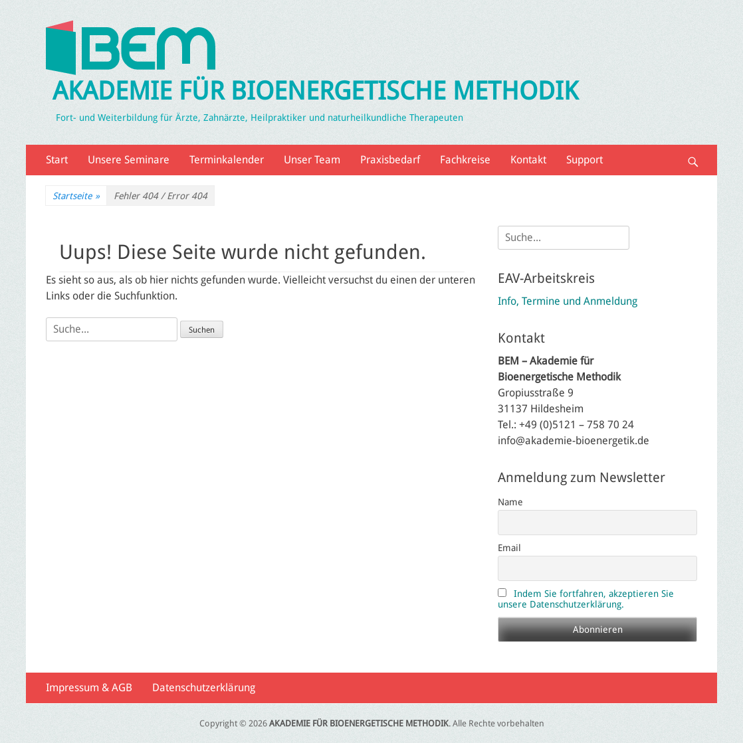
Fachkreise (465, 159)
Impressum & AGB (89, 687)
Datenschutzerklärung (203, 687)
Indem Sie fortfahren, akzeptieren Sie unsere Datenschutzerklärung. (586, 599)
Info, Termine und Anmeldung (567, 301)
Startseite (76, 196)
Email (509, 547)
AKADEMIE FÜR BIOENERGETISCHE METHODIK (315, 91)
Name (510, 502)
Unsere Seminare (128, 159)
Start (57, 159)
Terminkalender (226, 159)
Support (584, 159)
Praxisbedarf (390, 159)
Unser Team (312, 159)
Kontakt (528, 159)
